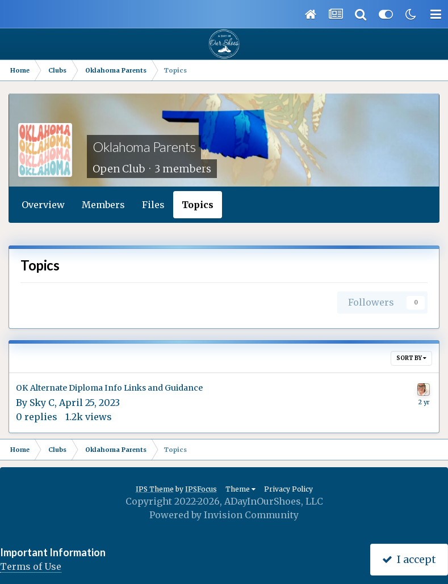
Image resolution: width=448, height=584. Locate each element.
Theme (240, 489)
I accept (409, 559)
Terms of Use (30, 566)
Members (103, 204)
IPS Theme (155, 489)
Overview (43, 204)
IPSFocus (201, 489)
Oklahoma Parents (144, 146)
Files (153, 204)
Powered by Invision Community (224, 514)
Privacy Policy (288, 489)
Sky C (42, 402)
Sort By (411, 358)
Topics (197, 204)
